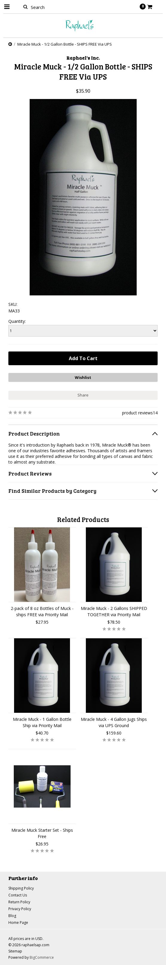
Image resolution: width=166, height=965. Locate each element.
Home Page (18, 922)
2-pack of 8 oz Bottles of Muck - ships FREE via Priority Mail (42, 611)
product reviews (137, 413)
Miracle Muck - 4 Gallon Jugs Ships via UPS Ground (114, 722)
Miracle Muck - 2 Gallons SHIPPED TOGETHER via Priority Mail (114, 611)
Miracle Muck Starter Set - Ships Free (42, 833)
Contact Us (17, 895)
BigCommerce (42, 957)
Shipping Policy (21, 888)
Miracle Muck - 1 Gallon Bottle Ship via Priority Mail (42, 722)
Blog (12, 915)
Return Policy (19, 901)
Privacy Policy (19, 908)
